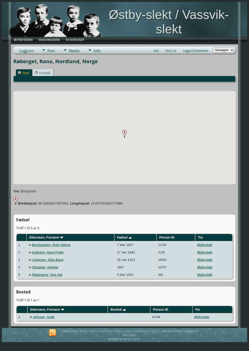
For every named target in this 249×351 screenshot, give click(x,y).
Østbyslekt (204, 245)
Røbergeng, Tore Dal (47, 275)
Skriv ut (171, 51)
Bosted (118, 309)
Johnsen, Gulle (43, 317)
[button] (124, 134)
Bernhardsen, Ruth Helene (51, 245)
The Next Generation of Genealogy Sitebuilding (115, 331)
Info (96, 50)
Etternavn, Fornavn (46, 237)
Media (74, 50)
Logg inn (26, 50)
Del (156, 51)
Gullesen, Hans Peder (48, 252)
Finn (51, 50)
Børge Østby (131, 339)
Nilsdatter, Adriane (45, 267)
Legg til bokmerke (195, 51)
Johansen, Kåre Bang (47, 260)
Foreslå (42, 73)
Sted (23, 73)
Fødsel (124, 237)
